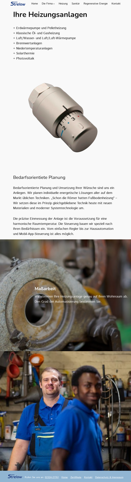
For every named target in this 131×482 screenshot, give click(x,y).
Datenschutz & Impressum (109, 477)
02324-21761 (52, 477)
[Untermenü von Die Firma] (54, 3)
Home (64, 477)
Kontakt (88, 477)
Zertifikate (75, 477)
